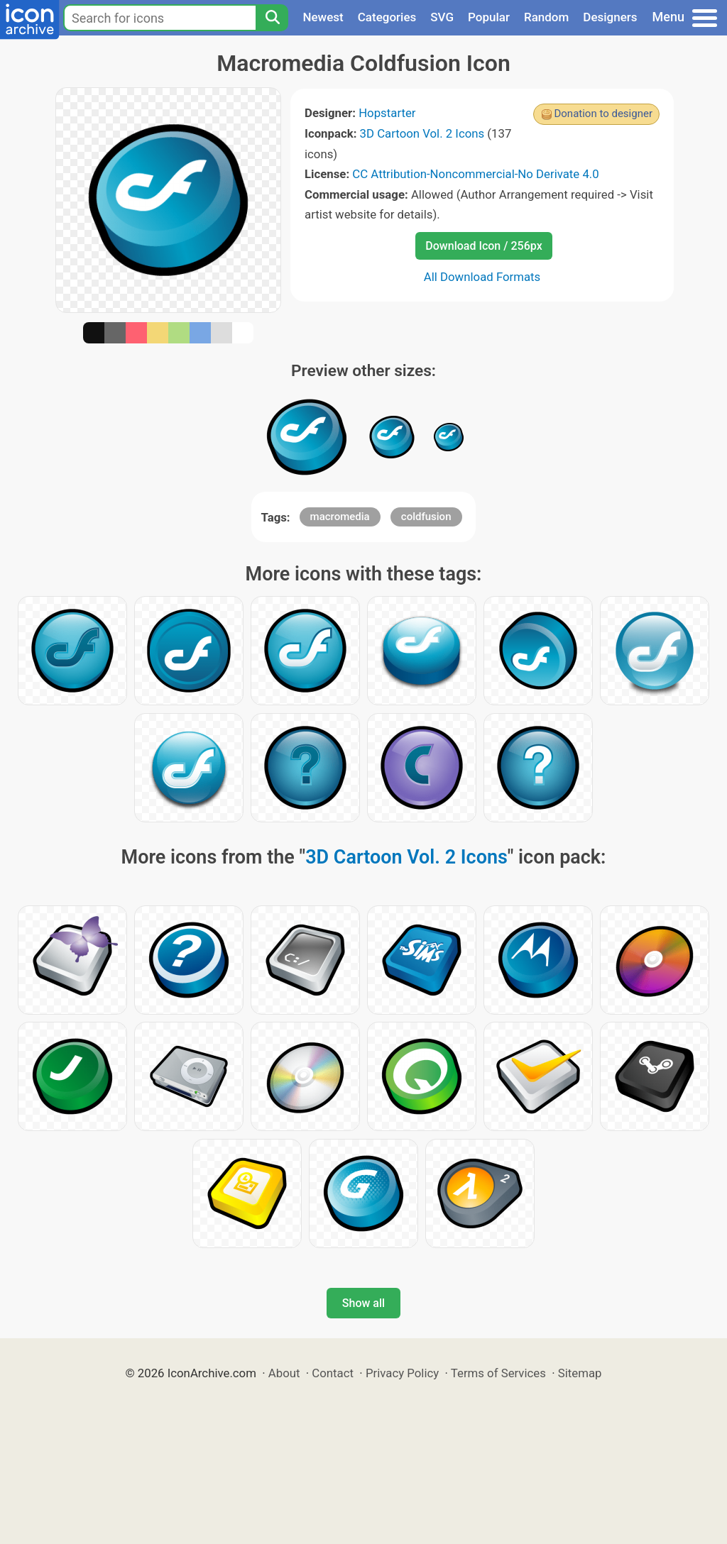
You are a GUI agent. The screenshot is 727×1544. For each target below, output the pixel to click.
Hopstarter (387, 113)
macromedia (340, 516)
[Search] (272, 17)
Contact (333, 1373)
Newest (322, 17)
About (284, 1373)
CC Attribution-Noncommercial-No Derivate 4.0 (475, 174)
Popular (489, 17)
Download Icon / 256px (483, 246)
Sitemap (580, 1373)
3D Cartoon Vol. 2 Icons (422, 133)
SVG (442, 17)
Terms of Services (498, 1373)
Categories (387, 17)
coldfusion (426, 516)
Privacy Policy (402, 1373)
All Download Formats (482, 277)
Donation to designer (603, 113)
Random (546, 17)
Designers (610, 17)
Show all (363, 1303)
